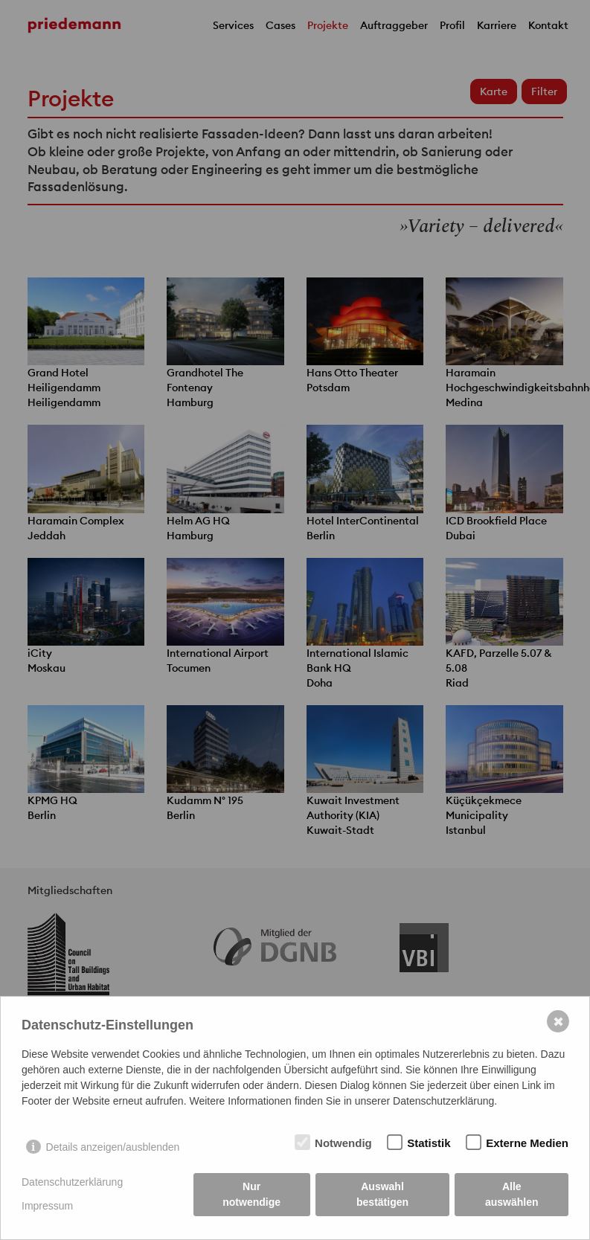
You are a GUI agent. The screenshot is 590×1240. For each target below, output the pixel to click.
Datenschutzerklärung (72, 1182)
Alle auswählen (512, 1194)
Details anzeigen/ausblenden (113, 1147)
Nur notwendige (251, 1194)
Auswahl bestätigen (382, 1194)
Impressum (47, 1206)
